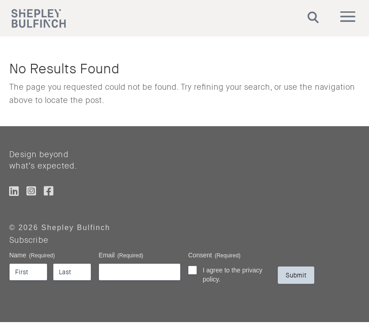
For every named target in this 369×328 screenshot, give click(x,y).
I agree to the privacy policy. (232, 274)
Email (121, 255)
